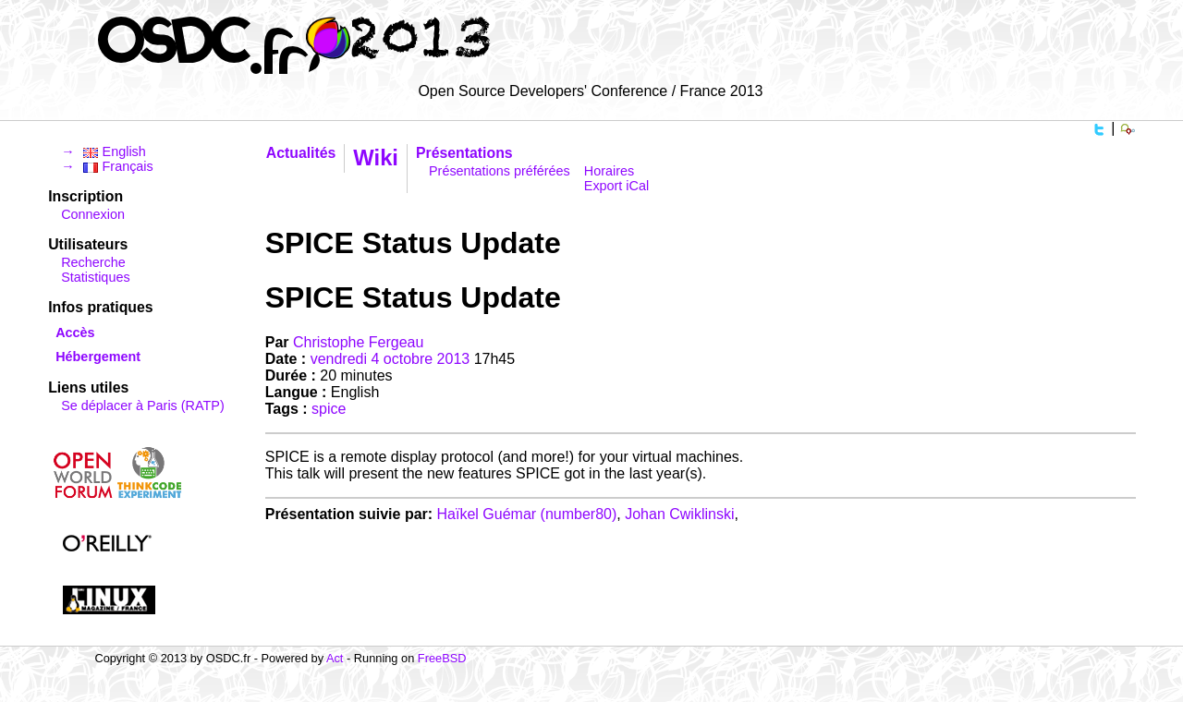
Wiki (375, 157)
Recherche (93, 262)
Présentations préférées (499, 170)
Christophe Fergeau (358, 342)
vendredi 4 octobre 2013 (390, 359)
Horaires (609, 170)
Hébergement (97, 356)
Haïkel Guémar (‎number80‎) (527, 514)
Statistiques (95, 277)
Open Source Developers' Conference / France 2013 (590, 91)
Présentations (464, 153)
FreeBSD (442, 658)
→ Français (107, 166)
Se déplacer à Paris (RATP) (142, 405)
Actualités (301, 153)
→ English (103, 151)
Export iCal (616, 185)
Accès (74, 332)
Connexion (93, 214)
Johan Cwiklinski (679, 514)
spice (328, 409)
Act (335, 658)
